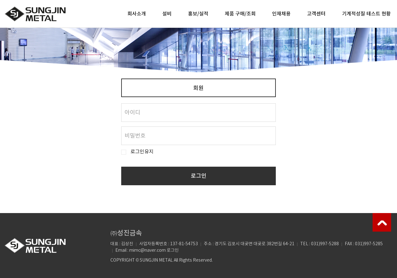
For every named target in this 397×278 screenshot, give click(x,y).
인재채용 (281, 14)
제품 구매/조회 (240, 14)
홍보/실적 (198, 14)
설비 (167, 14)
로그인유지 (142, 152)
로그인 (199, 176)
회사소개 (136, 14)
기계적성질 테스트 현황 (366, 14)
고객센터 (316, 14)
